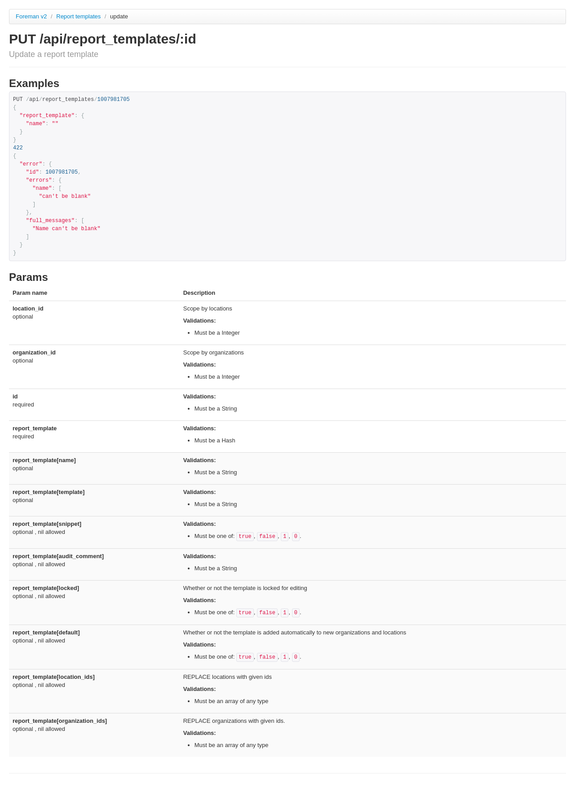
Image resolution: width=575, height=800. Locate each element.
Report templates (79, 16)
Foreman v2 (31, 16)
